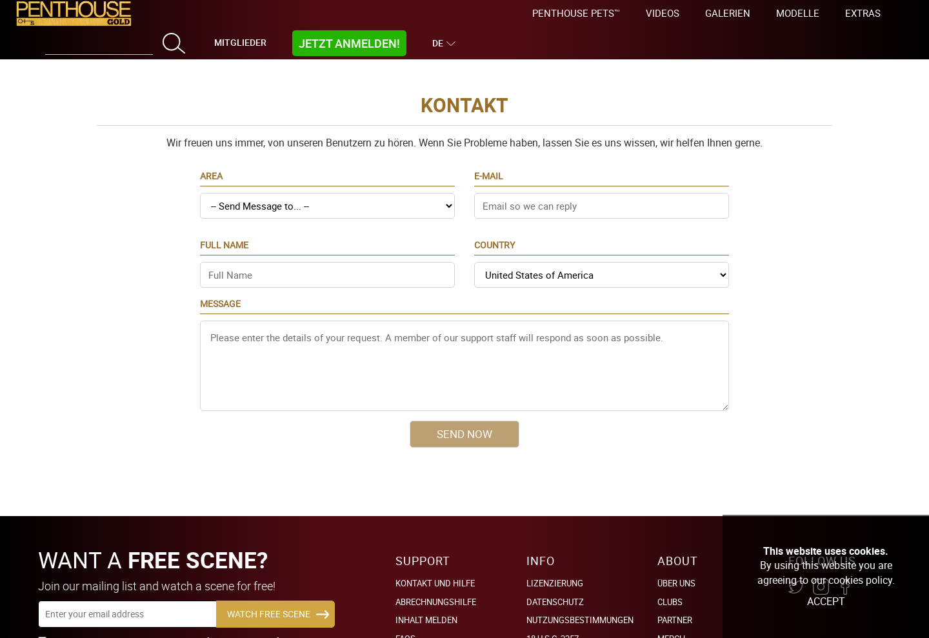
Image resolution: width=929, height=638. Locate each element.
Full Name (224, 235)
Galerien (727, 12)
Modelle (797, 12)
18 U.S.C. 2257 (552, 618)
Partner (674, 600)
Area (211, 166)
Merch (671, 618)
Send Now (464, 424)
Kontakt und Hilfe (435, 564)
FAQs (405, 618)
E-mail (488, 166)
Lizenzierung (554, 564)
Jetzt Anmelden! (349, 43)
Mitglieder (240, 42)
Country (494, 235)
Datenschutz (555, 582)
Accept (826, 601)
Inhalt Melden (426, 600)
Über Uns (676, 564)
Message (220, 294)
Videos (662, 12)
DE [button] (439, 43)
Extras (863, 12)
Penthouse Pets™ (576, 12)
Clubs (670, 582)
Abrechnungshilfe (435, 582)
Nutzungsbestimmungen (580, 600)
